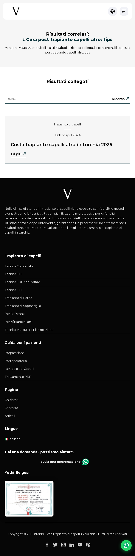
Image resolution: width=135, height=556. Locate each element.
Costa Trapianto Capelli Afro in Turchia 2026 (61, 144)
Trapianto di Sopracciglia (23, 306)
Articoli (10, 416)
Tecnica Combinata (19, 266)
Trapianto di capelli (67, 124)
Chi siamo (11, 400)
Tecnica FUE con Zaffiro (22, 282)
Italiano (12, 439)
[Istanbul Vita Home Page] (16, 15)
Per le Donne (15, 314)
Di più (16, 154)
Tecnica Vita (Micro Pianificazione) (30, 330)
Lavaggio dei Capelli (19, 369)
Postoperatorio (16, 361)
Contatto (11, 408)
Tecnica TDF (14, 290)
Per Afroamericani (18, 322)
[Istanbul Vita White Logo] (67, 194)
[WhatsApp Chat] (126, 545)
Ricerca (118, 99)
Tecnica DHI (14, 274)
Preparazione (15, 353)
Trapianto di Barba (18, 298)
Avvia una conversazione (65, 462)
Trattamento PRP (18, 377)
